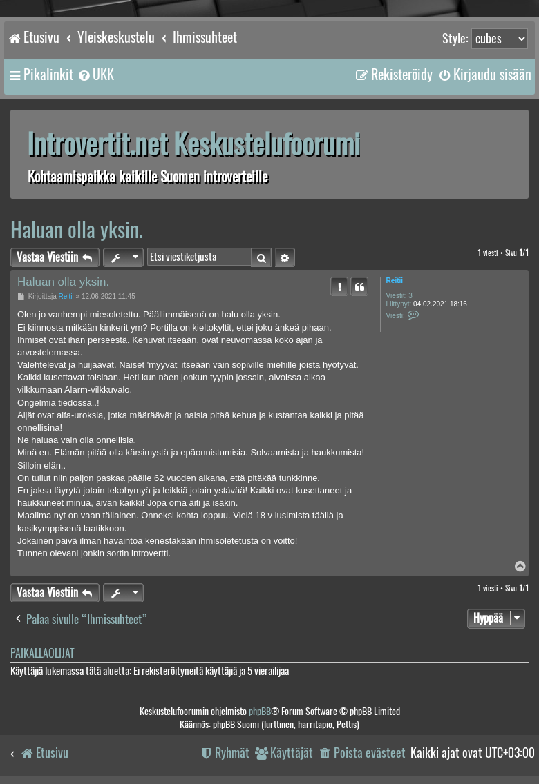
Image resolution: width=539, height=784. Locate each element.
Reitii (394, 280)
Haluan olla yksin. (76, 229)
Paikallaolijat (42, 653)
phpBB (260, 711)
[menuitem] (95, 74)
